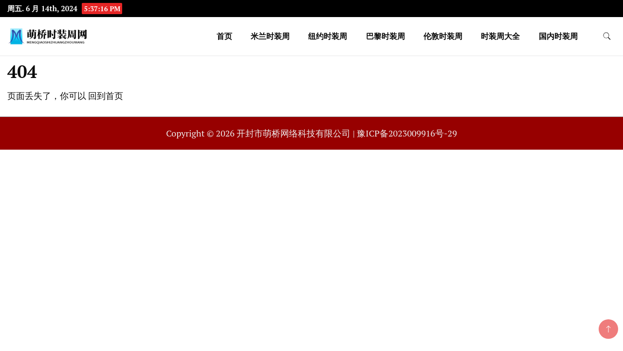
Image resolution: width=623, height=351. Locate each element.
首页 (224, 36)
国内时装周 (558, 36)
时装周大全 (500, 36)
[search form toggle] (607, 36)
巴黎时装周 (385, 36)
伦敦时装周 (442, 36)
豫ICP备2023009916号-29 (407, 133)
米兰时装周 (270, 36)
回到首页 (105, 95)
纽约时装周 (327, 36)
